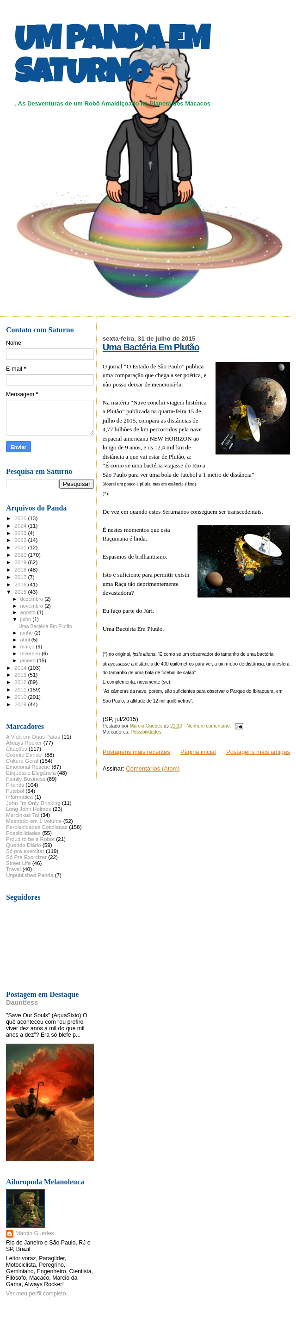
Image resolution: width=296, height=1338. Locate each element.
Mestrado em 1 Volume (34, 821)
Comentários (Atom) (152, 768)
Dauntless (22, 1002)
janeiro (28, 660)
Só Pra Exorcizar (26, 857)
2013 (21, 675)
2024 (21, 526)
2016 (21, 584)
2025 (21, 518)
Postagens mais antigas (258, 751)
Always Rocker (24, 743)
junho (27, 632)
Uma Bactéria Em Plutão (151, 347)
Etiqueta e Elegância (31, 773)
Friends (15, 785)
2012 (21, 682)
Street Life (18, 863)
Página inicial (198, 751)
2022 (21, 540)
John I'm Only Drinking (33, 803)
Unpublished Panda (29, 875)
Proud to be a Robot (30, 839)
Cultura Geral (22, 761)
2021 (21, 547)
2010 (21, 697)
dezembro (32, 599)
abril (25, 639)
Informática (19, 797)
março (28, 646)
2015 (21, 592)
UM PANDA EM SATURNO (112, 58)
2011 (21, 689)
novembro (32, 606)
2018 (21, 569)
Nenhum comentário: (209, 725)
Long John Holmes (28, 809)
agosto (28, 612)
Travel (13, 869)
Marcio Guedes (34, 1233)
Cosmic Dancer (24, 755)
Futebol (15, 791)
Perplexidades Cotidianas (37, 827)
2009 (21, 704)
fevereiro (31, 653)
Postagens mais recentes (136, 751)
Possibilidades (145, 731)
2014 (21, 668)
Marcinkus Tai (22, 815)
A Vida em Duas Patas (33, 737)
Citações (16, 749)
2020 (21, 555)
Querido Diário (23, 845)
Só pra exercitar (25, 851)
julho (26, 619)
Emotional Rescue (28, 767)
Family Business (25, 779)
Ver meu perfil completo (36, 1293)
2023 (21, 533)
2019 (21, 562)
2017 (21, 577)
